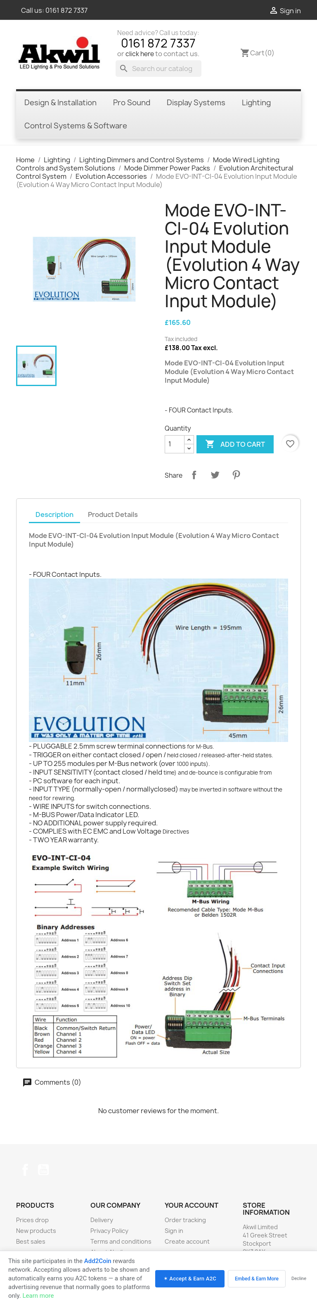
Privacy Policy (109, 1231)
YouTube (43, 1169)
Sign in (174, 1231)
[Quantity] (175, 444)
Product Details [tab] (113, 514)
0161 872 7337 (66, 10)
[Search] (158, 68)
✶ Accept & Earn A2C (189, 1278)
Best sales (30, 1241)
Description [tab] (54, 514)
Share (194, 475)
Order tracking (185, 1220)
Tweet (215, 475)
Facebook (25, 1169)
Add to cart (235, 444)
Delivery (101, 1220)
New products (36, 1231)
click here (139, 54)
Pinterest (236, 475)
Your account (191, 1205)
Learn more (38, 1295)
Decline (298, 1278)
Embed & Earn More (257, 1279)
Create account (187, 1241)
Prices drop (32, 1220)
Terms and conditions (120, 1241)
